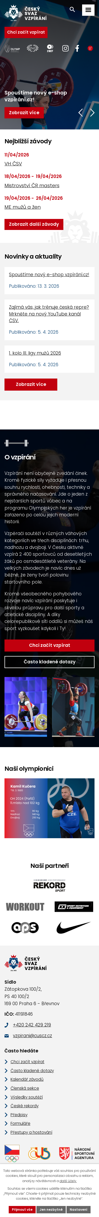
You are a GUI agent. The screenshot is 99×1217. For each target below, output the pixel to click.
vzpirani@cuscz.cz (32, 1035)
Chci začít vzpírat (26, 32)
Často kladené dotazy (50, 662)
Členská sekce (25, 1088)
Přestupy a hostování (31, 1132)
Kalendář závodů (27, 1079)
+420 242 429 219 (32, 1025)
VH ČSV (13, 163)
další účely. (68, 1181)
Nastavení (78, 1209)
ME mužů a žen (22, 207)
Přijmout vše (22, 1209)
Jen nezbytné (51, 1209)
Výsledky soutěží (27, 1097)
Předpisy (19, 1115)
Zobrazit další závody (34, 224)
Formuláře (20, 1123)
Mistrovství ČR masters (31, 185)
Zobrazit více (31, 384)
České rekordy (25, 1106)
